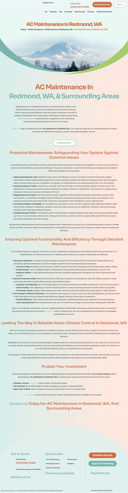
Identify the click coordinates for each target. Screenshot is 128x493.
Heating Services (52, 464)
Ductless (68, 12)
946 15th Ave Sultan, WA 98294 (28, 470)
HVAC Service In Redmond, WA (59, 29)
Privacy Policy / (39, 491)
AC (46, 12)
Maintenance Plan (104, 12)
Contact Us (19, 403)
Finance (90, 12)
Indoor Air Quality (53, 468)
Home (21, 29)
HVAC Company (34, 29)
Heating (53, 12)
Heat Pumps (80, 12)
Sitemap (31, 491)
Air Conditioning (52, 460)
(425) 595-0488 (79, 7)
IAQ (60, 12)
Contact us (15, 129)
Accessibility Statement (52, 491)
